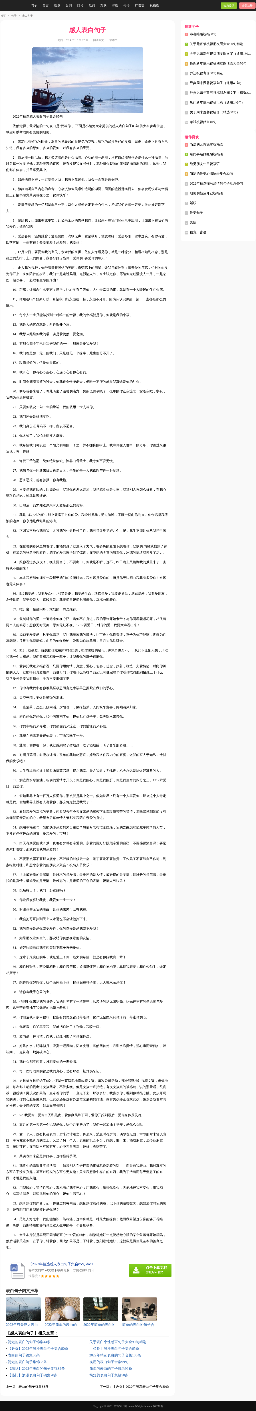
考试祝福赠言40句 (203, 122)
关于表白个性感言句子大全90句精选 (117, 1342)
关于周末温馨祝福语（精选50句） (215, 112)
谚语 (193, 222)
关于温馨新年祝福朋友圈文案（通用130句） (222, 53)
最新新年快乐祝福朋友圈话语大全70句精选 (221, 63)
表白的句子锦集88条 (24, 1355)
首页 (3, 15)
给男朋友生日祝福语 (205, 164)
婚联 (193, 203)
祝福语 (154, 5)
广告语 (139, 5)
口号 (80, 5)
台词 (69, 5)
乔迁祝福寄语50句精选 (206, 73)
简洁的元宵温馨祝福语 (206, 144)
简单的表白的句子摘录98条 (110, 1368)
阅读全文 (98, 40)
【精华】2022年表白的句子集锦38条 (36, 1368)
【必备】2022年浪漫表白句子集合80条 (38, 1348)
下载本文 (112, 40)
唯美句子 (196, 213)
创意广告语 (198, 232)
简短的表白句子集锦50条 (109, 1375)
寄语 (115, 5)
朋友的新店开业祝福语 (206, 193)
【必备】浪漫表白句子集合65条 (114, 1348)
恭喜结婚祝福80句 (203, 34)
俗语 (126, 5)
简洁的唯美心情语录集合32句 (211, 173)
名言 (45, 5)
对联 (103, 5)
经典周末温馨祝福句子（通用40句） (216, 83)
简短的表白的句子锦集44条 (29, 1342)
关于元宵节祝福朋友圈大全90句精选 (216, 44)
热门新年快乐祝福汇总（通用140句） (217, 102)
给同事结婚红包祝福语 (206, 154)
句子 (34, 5)
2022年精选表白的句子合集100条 (115, 1355)
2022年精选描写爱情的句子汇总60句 (216, 183)
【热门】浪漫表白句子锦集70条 (33, 1375)
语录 (57, 5)
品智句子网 (120, 1406)
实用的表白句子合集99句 (109, 1362)
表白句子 (27, 15)
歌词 (92, 5)
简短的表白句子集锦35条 (27, 1362)
